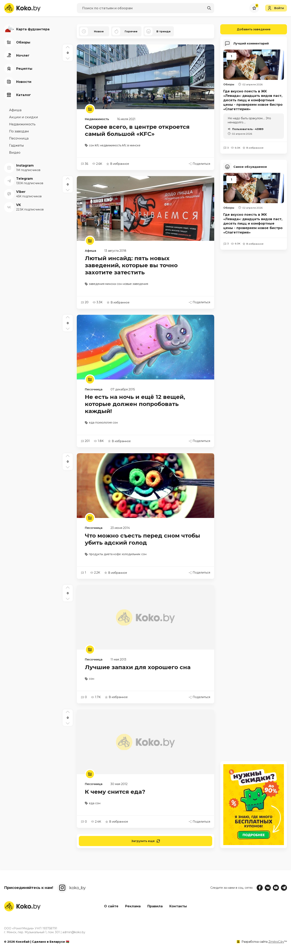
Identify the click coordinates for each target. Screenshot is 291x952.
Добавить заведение (245, 29)
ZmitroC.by (276, 942)
